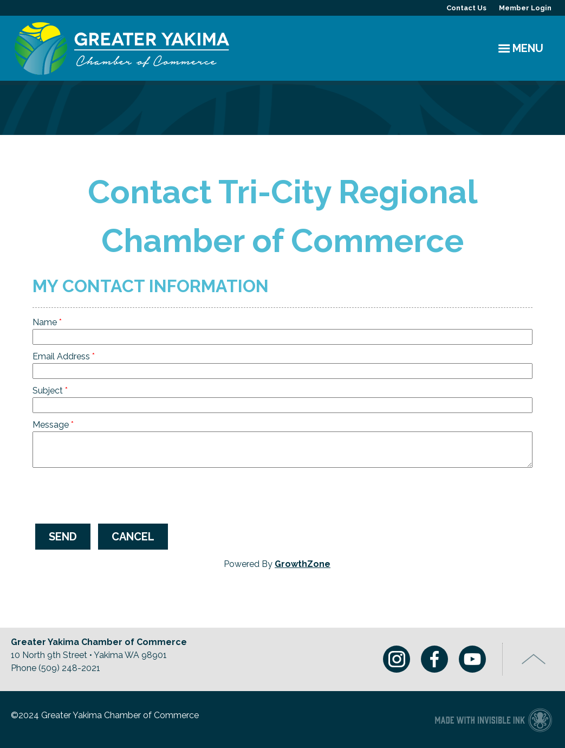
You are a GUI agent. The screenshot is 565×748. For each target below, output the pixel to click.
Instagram (396, 659)
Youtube (472, 659)
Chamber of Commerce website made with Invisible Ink (493, 719)
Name (45, 322)
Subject (48, 390)
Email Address (61, 356)
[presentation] (115, 494)
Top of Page (534, 659)
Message (51, 425)
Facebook (434, 659)
